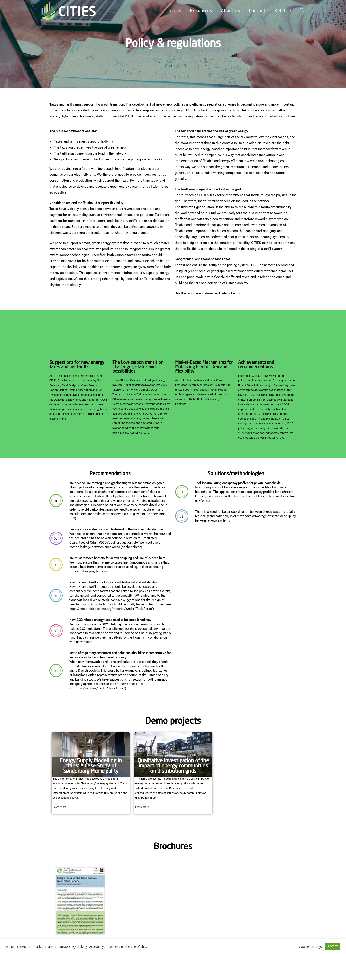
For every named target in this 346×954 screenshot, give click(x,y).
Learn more (59, 807)
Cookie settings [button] (310, 946)
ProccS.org (203, 487)
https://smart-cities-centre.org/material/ (97, 609)
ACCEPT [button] (333, 946)
